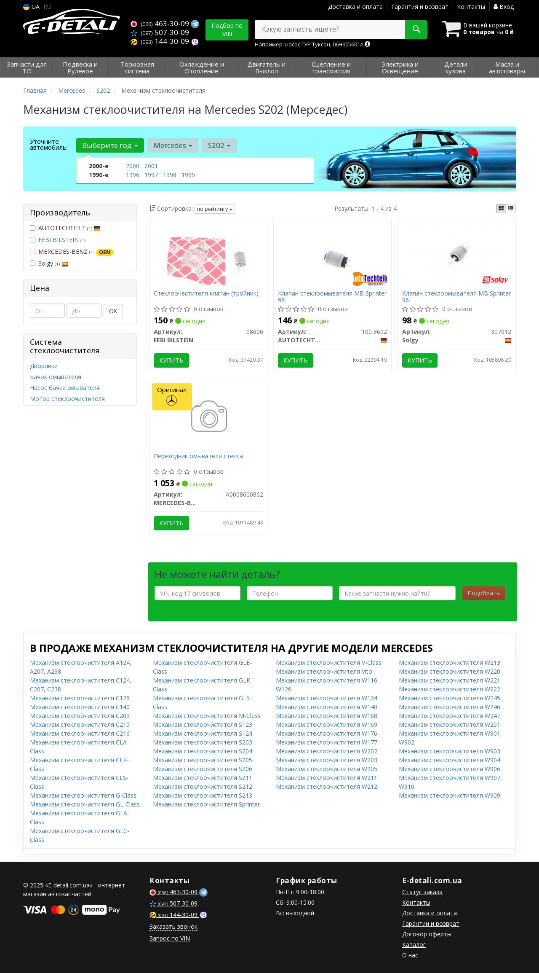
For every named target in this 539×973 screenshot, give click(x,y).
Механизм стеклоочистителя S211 (202, 778)
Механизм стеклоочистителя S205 (202, 760)
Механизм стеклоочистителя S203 (202, 742)
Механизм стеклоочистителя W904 (449, 760)
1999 (188, 175)
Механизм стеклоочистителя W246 (449, 707)
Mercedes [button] (173, 145)
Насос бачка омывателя (65, 388)
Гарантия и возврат (419, 7)
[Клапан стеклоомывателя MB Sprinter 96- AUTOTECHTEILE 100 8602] (333, 254)
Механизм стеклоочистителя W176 (326, 733)
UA (31, 7)
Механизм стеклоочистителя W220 (449, 671)
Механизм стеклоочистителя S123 (202, 724)
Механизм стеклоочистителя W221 (449, 680)
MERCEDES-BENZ (72, 251)
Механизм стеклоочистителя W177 (326, 742)
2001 (151, 166)
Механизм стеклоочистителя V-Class (329, 663)
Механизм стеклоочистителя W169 (326, 724)
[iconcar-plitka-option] (501, 208)
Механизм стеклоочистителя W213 (449, 663)
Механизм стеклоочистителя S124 (202, 733)
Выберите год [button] (110, 145)
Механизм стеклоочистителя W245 (449, 698)
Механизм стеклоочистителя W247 (449, 716)
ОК (113, 311)
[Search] (416, 29)
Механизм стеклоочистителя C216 (80, 733)
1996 (132, 175)
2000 (132, 166)
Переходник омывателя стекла (198, 456)
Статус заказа (422, 892)
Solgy (49, 263)
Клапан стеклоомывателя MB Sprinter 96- (332, 296)
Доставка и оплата (355, 7)
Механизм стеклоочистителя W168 (326, 716)
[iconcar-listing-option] (511, 208)
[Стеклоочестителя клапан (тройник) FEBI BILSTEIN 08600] (208, 254)
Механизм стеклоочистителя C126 (80, 698)
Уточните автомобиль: (49, 144)
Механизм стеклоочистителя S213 (202, 795)
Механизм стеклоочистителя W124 (326, 698)
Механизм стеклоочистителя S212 (202, 786)
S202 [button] (219, 145)
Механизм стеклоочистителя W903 (449, 751)
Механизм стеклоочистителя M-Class (207, 716)
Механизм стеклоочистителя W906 (449, 769)
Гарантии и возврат (430, 923)
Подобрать (483, 593)
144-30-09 (161, 41)
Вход (504, 7)
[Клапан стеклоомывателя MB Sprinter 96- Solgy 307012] (457, 254)
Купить (172, 360)
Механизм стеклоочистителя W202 (326, 751)
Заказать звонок (173, 926)
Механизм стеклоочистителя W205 (326, 769)
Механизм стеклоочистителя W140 (326, 707)
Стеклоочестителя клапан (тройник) (206, 293)
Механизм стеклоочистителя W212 (326, 786)
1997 (151, 175)
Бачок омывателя (55, 377)
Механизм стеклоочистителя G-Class (83, 795)
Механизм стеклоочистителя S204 (202, 751)
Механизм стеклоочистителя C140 (80, 707)
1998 (169, 175)
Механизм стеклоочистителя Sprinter (206, 804)
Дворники (44, 366)
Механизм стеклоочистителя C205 (80, 716)
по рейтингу (214, 208)
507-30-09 (160, 32)
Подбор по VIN (227, 30)
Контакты (471, 7)
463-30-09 (161, 23)
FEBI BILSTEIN (61, 240)
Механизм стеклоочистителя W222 (449, 689)
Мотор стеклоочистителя (67, 399)
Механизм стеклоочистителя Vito (324, 671)
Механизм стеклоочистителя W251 (449, 724)
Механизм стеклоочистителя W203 (326, 760)
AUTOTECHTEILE (65, 228)
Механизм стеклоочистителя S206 (202, 769)
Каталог (414, 945)
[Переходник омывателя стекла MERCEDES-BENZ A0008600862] (208, 417)
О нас (410, 955)
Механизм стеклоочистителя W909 (449, 795)
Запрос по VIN (169, 938)
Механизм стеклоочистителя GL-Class (85, 804)
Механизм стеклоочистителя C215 (80, 724)
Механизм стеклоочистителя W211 (326, 778)
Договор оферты (426, 934)
